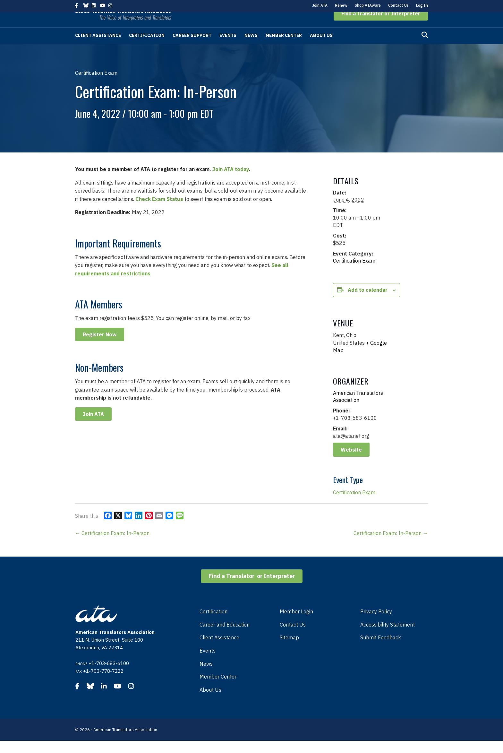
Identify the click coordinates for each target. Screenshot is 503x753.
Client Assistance (98, 47)
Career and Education (225, 637)
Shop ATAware (368, 5)
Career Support (192, 47)
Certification (147, 47)
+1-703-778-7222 (103, 683)
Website (351, 462)
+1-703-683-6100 (109, 675)
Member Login (296, 623)
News (251, 47)
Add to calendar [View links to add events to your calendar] (368, 302)
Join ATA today (230, 181)
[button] (381, 26)
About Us (321, 47)
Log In (422, 5)
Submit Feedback (380, 649)
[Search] (425, 47)
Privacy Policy (376, 623)
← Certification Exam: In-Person (112, 545)
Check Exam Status (159, 211)
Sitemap (289, 649)
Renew (341, 5)
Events (227, 47)
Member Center (284, 47)
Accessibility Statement (387, 637)
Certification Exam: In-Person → (391, 545)
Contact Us (398, 5)
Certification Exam (354, 273)
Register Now (99, 346)
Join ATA (320, 5)
